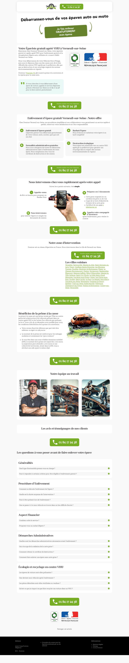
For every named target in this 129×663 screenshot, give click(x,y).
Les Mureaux (100, 272)
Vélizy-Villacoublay (93, 278)
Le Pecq (88, 284)
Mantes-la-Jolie (88, 269)
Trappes (68, 274)
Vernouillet (74, 292)
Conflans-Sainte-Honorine (84, 272)
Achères (72, 280)
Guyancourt (94, 276)
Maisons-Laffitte (79, 278)
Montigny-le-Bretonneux (88, 274)
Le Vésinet (96, 284)
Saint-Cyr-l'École (82, 280)
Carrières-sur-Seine (72, 286)
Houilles (75, 274)
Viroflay (72, 284)
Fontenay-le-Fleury (97, 286)
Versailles (68, 269)
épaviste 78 (30, 73)
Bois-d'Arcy (104, 284)
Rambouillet (103, 276)
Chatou (86, 276)
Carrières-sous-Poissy (81, 282)
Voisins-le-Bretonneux (91, 290)
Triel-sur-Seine (77, 288)
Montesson (85, 286)
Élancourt (69, 278)
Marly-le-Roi (80, 284)
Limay (92, 282)
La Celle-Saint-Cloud (97, 280)
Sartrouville (77, 269)
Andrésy (68, 288)
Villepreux (99, 288)
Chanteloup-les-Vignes (73, 290)
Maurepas (69, 282)
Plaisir (100, 274)
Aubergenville (89, 288)
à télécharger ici (94, 208)
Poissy (72, 272)
